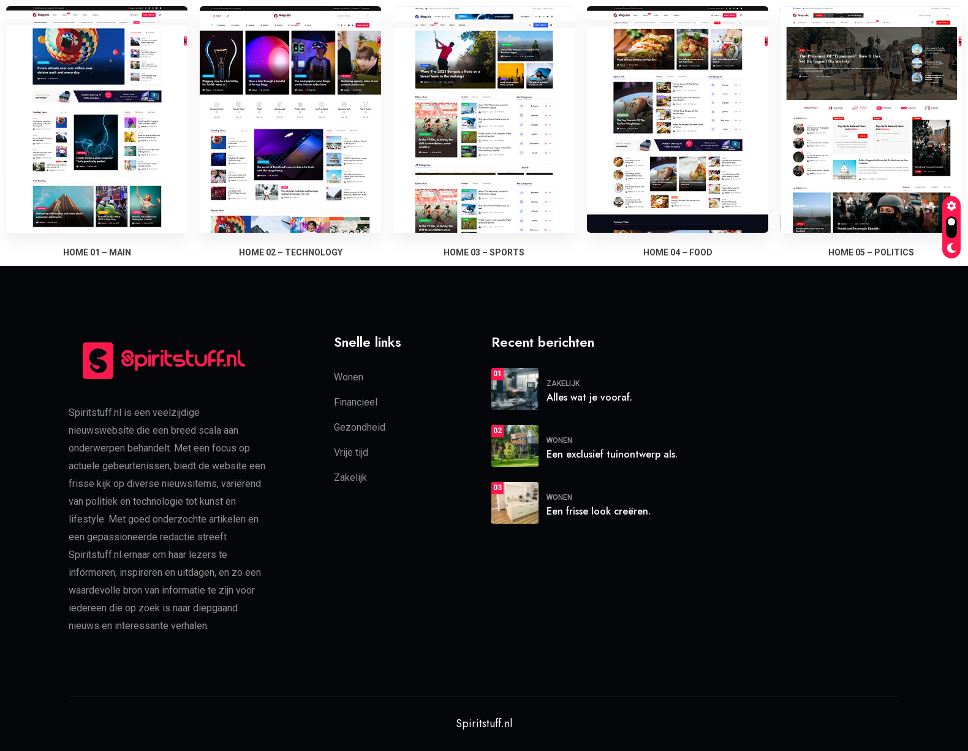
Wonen (348, 376)
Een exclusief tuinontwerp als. (612, 454)
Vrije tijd (351, 452)
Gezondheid (359, 426)
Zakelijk (350, 477)
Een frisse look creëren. (598, 511)
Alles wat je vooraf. (589, 397)
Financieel (355, 401)
